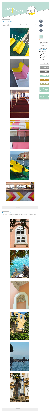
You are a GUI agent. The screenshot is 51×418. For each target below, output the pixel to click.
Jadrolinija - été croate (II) (7, 21)
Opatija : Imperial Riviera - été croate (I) (11, 212)
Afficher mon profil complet (42, 49)
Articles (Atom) (7, 414)
